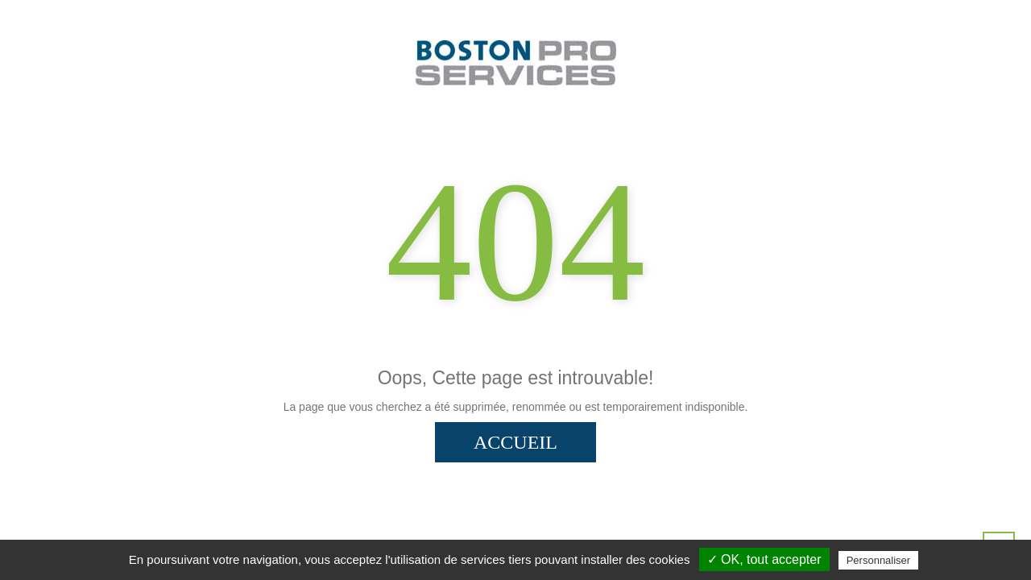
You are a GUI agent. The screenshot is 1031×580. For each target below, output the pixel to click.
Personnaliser (879, 560)
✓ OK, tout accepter (764, 559)
